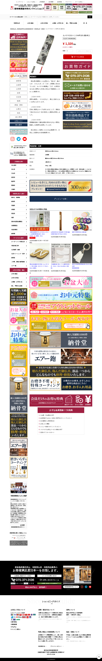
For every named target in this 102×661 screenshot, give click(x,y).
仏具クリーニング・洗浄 (18, 253)
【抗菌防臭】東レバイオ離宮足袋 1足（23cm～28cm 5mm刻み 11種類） (60, 266)
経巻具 (13, 201)
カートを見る (78, 1)
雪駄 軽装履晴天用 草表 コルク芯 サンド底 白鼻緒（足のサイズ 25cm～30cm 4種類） (39, 266)
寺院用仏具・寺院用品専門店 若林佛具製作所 (21, 28)
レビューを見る (31, 1)
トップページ (19, 1)
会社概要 (51, 1)
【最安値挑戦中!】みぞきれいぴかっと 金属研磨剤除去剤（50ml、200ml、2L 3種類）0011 (39, 234)
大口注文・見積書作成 (72, 12)
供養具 (43, 28)
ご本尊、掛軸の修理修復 (18, 261)
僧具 (12, 217)
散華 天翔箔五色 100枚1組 (79, 232)
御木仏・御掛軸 (15, 197)
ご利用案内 (42, 1)
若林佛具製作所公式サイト (18, 527)
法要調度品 (14, 225)
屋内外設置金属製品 (16, 221)
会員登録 (59, 1)
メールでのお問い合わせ (85, 12)
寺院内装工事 (15, 245)
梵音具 (13, 213)
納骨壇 (13, 233)
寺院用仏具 (37, 28)
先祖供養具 (14, 229)
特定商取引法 (41, 646)
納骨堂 (13, 257)
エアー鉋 (13, 265)
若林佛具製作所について (71, 586)
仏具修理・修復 (15, 249)
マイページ (69, 1)
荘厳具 (13, 205)
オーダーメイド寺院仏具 (18, 241)
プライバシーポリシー (56, 646)
